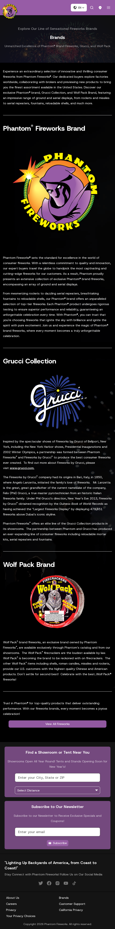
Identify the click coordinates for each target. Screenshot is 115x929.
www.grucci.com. (22, 468)
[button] (78, 8)
